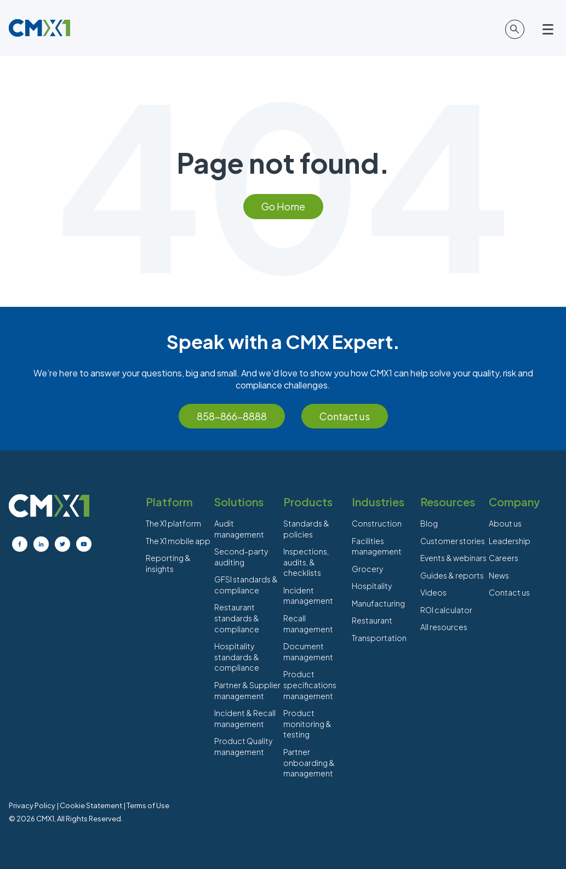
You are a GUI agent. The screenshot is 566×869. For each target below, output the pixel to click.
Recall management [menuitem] (308, 623)
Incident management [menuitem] (308, 595)
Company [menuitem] (514, 501)
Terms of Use (148, 805)
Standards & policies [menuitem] (306, 528)
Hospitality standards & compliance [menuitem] (236, 656)
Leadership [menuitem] (509, 541)
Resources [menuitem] (447, 501)
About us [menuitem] (505, 523)
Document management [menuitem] (308, 651)
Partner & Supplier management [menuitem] (247, 690)
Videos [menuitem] (433, 592)
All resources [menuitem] (443, 627)
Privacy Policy (32, 805)
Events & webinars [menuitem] (453, 558)
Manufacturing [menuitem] (378, 603)
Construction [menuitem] (377, 523)
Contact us (344, 416)
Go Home (283, 206)
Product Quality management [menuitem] (243, 746)
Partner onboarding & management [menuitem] (309, 762)
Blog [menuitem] (429, 523)
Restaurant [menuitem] (372, 620)
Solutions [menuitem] (239, 501)
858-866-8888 (232, 416)
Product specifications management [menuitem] (309, 684)
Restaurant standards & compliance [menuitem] (236, 617)
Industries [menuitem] (378, 501)
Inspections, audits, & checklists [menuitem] (306, 562)
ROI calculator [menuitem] (446, 610)
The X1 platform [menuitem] (173, 523)
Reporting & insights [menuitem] (168, 563)
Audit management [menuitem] (239, 528)
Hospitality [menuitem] (372, 586)
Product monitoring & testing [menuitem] (307, 723)
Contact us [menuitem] (509, 592)
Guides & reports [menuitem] (452, 575)
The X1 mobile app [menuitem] (178, 541)
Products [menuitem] (308, 501)
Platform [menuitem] (169, 501)
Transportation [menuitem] (379, 638)
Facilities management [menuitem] (377, 546)
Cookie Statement (91, 805)
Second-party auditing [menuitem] (241, 556)
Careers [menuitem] (503, 558)
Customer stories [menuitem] (452, 541)
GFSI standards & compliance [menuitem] (246, 584)
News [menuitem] (499, 575)
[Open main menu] (549, 29)
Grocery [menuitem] (367, 569)
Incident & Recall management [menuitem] (245, 718)
